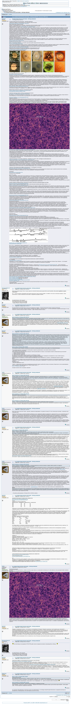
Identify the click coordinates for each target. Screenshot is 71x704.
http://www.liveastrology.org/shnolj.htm (16, 43)
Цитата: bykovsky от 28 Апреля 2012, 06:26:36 (20, 464)
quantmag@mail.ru (23, 6)
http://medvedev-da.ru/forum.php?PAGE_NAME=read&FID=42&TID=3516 (22, 207)
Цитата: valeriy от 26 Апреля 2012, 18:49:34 (20, 346)
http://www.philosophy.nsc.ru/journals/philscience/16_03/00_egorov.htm (21, 159)
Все (11, 14)
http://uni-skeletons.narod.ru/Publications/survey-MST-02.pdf (19, 90)
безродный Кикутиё (6, 640)
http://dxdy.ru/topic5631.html (14, 280)
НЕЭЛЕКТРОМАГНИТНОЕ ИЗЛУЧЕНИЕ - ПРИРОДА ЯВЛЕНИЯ (17, 12)
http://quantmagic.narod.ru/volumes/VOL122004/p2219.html (19, 168)
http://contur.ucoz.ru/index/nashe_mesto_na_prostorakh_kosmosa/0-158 (22, 149)
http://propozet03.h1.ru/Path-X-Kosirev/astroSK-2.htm (18, 215)
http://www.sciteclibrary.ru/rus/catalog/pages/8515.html (18, 97)
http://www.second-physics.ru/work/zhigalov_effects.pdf (19, 23)
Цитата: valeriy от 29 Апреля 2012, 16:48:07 (20, 676)
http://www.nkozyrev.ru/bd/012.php (15, 243)
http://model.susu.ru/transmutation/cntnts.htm (20, 499)
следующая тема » (66, 12)
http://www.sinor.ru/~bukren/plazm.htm (16, 172)
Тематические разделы (8, 10)
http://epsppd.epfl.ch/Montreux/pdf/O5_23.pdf (17, 91)
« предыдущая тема (59, 12)
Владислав (4, 673)
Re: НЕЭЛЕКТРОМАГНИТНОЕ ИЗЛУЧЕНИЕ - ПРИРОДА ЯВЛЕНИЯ (27, 288)
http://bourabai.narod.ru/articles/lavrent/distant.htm (18, 242)
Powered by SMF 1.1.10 (28, 702)
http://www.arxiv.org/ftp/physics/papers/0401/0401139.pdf (19, 93)
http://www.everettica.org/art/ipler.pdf (15, 279)
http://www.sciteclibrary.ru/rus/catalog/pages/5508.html (18, 183)
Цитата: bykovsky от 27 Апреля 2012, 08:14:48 (20, 375)
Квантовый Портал (7, 9)
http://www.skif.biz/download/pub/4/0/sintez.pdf (20, 554)
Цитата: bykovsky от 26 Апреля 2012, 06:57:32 (20, 317)
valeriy (14, 11)
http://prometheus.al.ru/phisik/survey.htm (28, 26)
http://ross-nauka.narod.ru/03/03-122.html (16, 40)
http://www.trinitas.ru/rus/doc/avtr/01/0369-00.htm (18, 49)
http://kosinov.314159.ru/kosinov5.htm (16, 74)
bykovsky (4, 18)
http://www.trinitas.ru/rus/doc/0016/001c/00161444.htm (18, 86)
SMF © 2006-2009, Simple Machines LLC (40, 702)
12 (9, 14)
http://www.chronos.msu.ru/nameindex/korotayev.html (47, 264)
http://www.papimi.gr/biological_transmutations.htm (21, 556)
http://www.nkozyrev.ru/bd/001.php (15, 260)
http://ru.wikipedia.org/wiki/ (14, 277)
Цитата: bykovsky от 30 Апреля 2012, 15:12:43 (20, 682)
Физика (6, 11)
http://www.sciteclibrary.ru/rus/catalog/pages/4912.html (18, 195)
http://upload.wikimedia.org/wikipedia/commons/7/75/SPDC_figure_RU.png (22, 276)
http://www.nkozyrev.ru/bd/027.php (15, 257)
